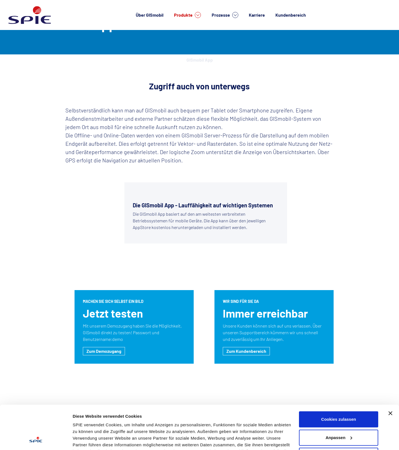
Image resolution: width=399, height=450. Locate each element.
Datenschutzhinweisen (96, 423)
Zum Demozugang (103, 351)
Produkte (187, 15)
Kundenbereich (290, 14)
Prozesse (225, 15)
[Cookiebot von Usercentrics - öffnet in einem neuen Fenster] (36, 439)
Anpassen (339, 396)
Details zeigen (87, 439)
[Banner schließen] (390, 372)
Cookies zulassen (338, 378)
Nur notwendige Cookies (338, 414)
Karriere (257, 14)
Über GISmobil (149, 14)
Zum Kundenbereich (246, 351)
